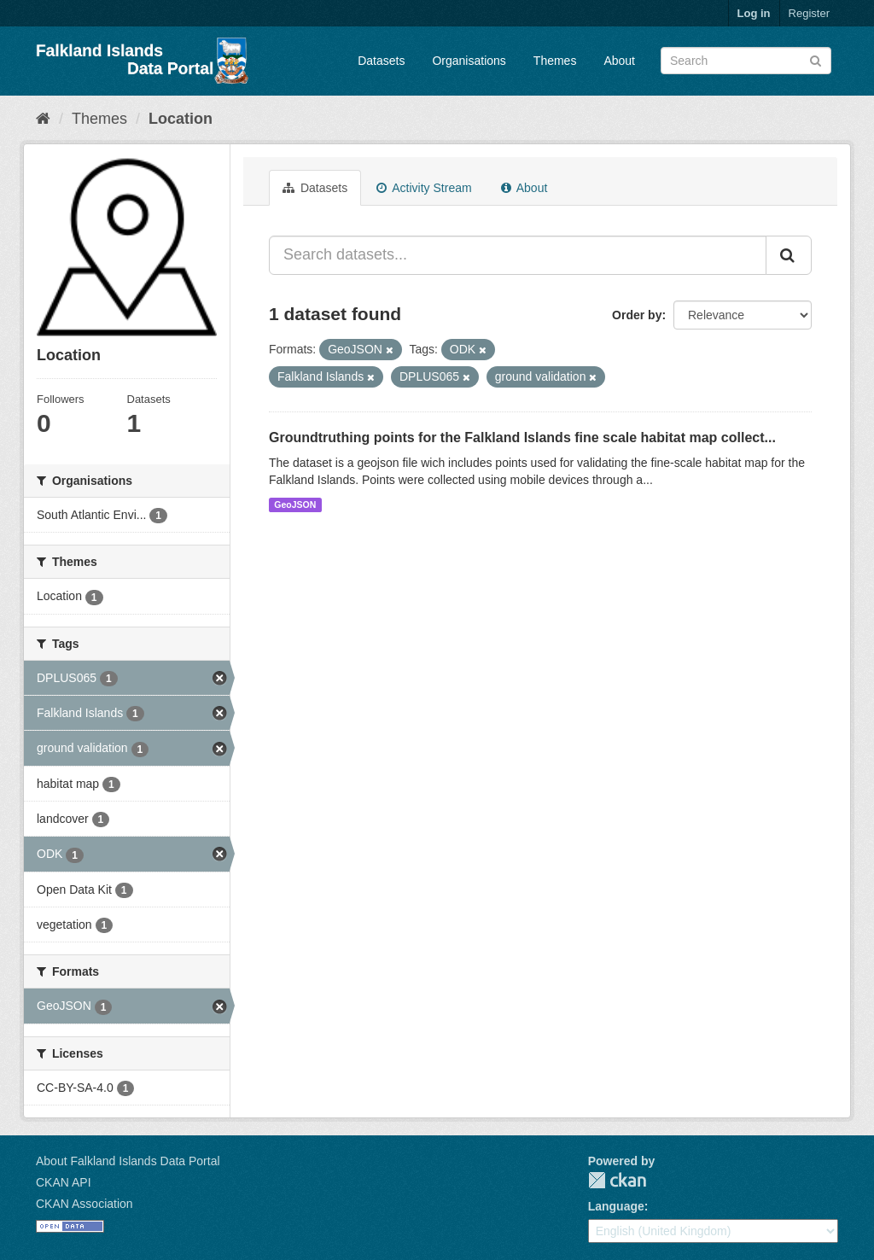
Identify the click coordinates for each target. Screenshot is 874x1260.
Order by (636, 315)
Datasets (381, 60)
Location (181, 118)
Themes (555, 60)
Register (809, 13)
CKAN (617, 1180)
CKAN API (63, 1182)
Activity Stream (423, 188)
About (619, 60)
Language (616, 1206)
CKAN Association (84, 1203)
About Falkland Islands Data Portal (128, 1161)
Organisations (468, 60)
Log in (754, 13)
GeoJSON (295, 504)
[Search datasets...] (517, 255)
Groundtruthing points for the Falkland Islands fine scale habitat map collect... (522, 437)
